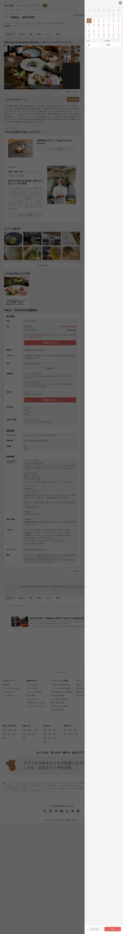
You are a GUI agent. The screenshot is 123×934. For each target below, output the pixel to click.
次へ (112, 929)
